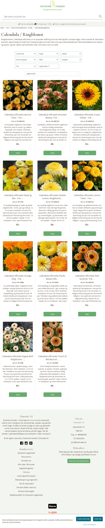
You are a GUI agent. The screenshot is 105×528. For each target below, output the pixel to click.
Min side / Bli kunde (26, 464)
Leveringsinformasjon (26, 476)
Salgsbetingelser (26, 468)
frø (21, 423)
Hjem (2, 28)
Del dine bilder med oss (26, 487)
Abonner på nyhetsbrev (79, 461)
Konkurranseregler (26, 491)
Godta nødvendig (83, 519)
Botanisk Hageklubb (26, 453)
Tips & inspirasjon (26, 483)
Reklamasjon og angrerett (26, 480)
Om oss (26, 472)
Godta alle (97, 519)
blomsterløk (29, 423)
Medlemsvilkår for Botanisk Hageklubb (26, 495)
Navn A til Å (31, 74)
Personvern (26, 457)
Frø (7, 28)
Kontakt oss (26, 460)
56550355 (80, 438)
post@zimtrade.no (78, 442)
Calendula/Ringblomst (41, 28)
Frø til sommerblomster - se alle (21, 28)
